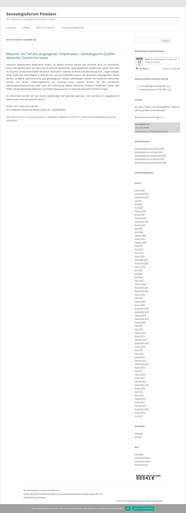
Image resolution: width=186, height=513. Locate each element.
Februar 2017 (140, 374)
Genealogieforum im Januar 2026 (149, 152)
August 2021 (140, 294)
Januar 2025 (140, 214)
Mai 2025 (138, 204)
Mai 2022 (138, 273)
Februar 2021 (140, 301)
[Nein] (182, 508)
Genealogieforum (99, 117)
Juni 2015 (138, 416)
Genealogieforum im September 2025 (151, 162)
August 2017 (140, 367)
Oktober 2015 (140, 405)
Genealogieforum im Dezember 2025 (150, 155)
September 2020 (142, 311)
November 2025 (141, 193)
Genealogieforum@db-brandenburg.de (151, 131)
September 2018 (142, 343)
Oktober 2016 (140, 381)
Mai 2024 (138, 228)
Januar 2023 (140, 256)
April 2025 (139, 207)
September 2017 (142, 364)
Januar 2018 (140, 357)
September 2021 (142, 291)
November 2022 (141, 263)
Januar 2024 (140, 239)
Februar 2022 (140, 284)
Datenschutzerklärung (73, 27)
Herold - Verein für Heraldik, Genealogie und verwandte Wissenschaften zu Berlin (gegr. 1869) (61, 494)
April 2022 (139, 277)
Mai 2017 (138, 371)
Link (168, 86)
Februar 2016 (140, 398)
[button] (142, 68)
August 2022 (140, 266)
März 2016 (139, 395)
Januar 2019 (140, 336)
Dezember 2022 (141, 259)
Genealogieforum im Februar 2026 (149, 148)
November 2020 (141, 308)
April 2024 (139, 232)
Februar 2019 (140, 332)
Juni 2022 (138, 270)
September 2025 (142, 197)
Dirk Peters (52, 117)
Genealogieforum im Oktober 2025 (149, 159)
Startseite (11, 27)
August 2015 (140, 412)
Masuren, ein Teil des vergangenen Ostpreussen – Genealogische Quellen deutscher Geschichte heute (60, 56)
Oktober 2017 (140, 360)
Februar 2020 (140, 315)
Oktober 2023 (140, 242)
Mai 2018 (138, 350)
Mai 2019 (138, 325)
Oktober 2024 (140, 218)
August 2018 (140, 346)
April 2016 (139, 391)
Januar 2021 (140, 305)
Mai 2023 (138, 245)
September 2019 (142, 318)
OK (127, 508)
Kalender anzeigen (171, 69)
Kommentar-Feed (142, 461)
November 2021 (141, 287)
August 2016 (140, 388)
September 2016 (142, 384)
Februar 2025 (140, 211)
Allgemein (63, 117)
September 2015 (142, 409)
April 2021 (139, 298)
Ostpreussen (11, 120)
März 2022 (139, 280)
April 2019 (139, 329)
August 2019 (140, 322)
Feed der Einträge (142, 457)
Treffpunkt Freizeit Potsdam (34, 497)
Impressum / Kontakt (45, 27)
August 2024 (140, 225)
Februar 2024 (140, 235)
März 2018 (139, 353)
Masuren (112, 117)
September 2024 (142, 221)
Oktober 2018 (140, 339)
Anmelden (139, 454)
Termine (26, 27)
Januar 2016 (140, 402)
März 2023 (139, 252)
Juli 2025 (138, 200)
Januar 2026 (140, 190)
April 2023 (139, 249)
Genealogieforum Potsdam (31, 14)
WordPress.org (141, 464)
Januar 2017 (140, 377)
